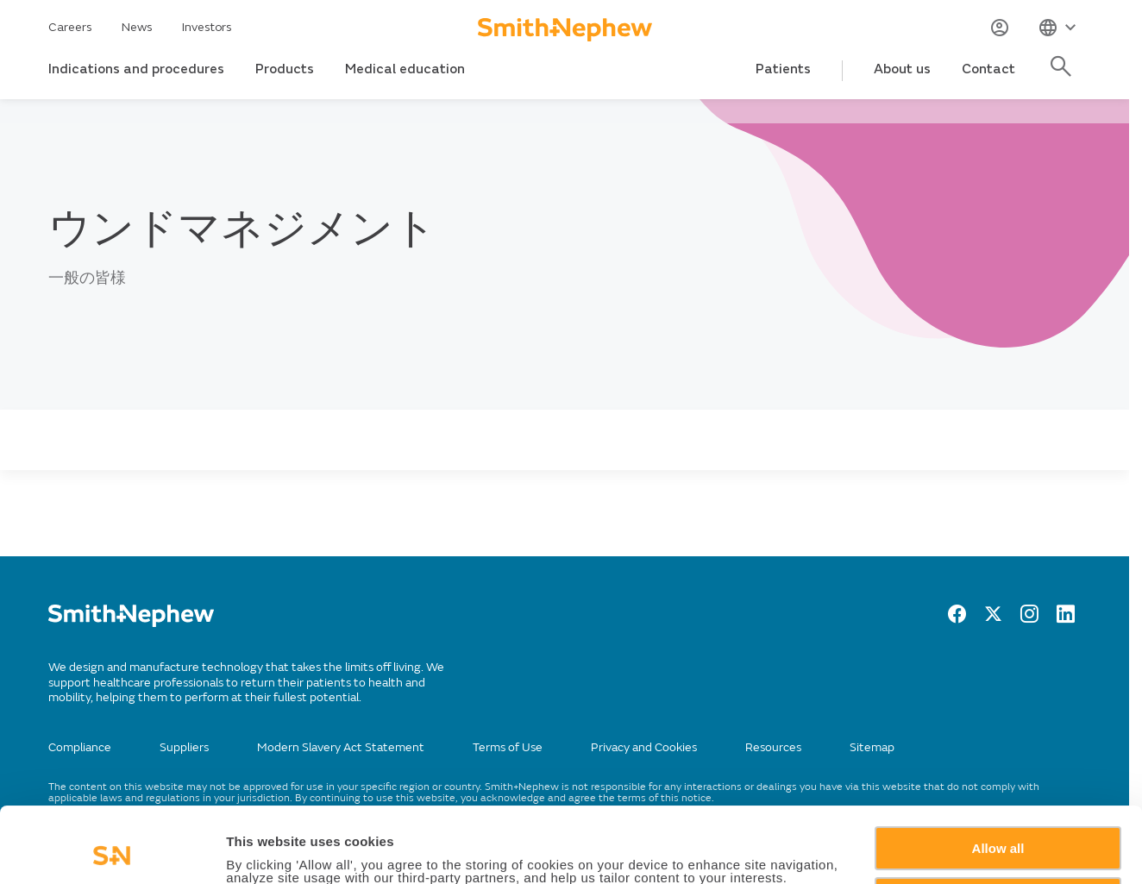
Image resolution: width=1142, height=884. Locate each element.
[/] (131, 623)
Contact (988, 69)
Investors (207, 27)
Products (284, 69)
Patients (783, 69)
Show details (266, 850)
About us (902, 69)
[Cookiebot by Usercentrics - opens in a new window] (111, 850)
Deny (998, 827)
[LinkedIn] (1066, 618)
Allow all (998, 777)
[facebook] (957, 618)
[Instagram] (1029, 618)
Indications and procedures (136, 69)
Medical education (405, 69)
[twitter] (993, 618)
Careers (70, 27)
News (137, 27)
